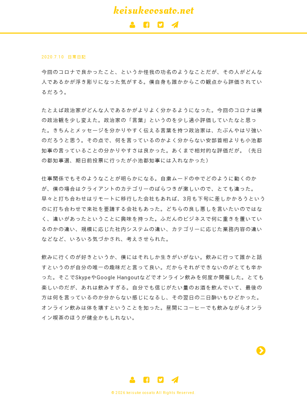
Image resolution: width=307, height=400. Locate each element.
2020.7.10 (52, 57)
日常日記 (77, 57)
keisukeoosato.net (153, 10)
